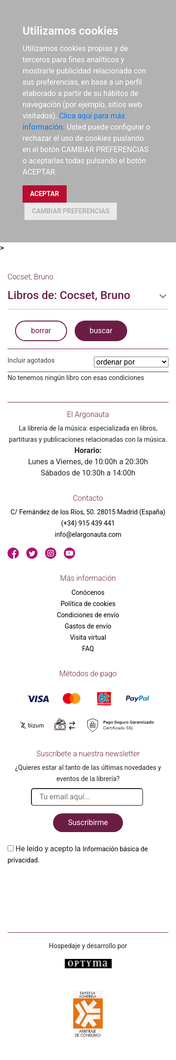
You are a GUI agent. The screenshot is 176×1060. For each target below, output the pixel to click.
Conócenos (88, 592)
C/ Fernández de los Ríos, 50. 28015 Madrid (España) (88, 512)
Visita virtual (88, 637)
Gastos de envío (88, 626)
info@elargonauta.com (87, 534)
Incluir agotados (31, 360)
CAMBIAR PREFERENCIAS (70, 211)
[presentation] (79, 888)
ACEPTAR (44, 193)
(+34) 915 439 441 (88, 523)
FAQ (88, 648)
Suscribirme (88, 822)
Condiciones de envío (88, 615)
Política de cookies (88, 603)
